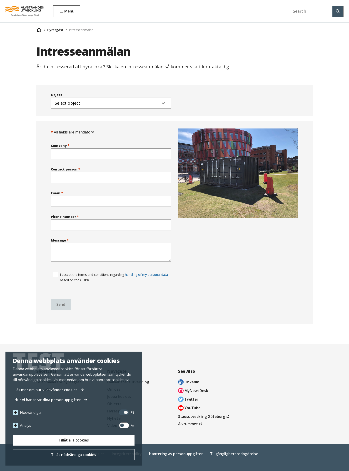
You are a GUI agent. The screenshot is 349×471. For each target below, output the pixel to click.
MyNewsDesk (193, 391)
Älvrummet (190, 423)
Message (111, 249)
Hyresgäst (55, 30)
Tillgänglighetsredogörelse (234, 453)
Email (111, 199)
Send (60, 304)
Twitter (188, 400)
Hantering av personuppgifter (176, 453)
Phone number (111, 222)
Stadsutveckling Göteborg (204, 416)
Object (111, 101)
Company (111, 151)
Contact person (111, 175)
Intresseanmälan (81, 30)
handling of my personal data (146, 274)
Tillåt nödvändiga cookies (73, 454)
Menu (69, 11)
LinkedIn (188, 383)
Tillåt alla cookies (74, 440)
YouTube (189, 408)
